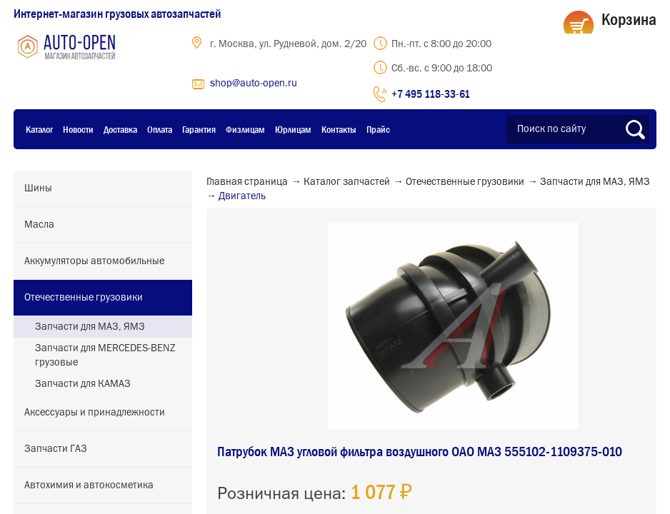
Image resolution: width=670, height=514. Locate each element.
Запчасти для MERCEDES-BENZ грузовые (105, 355)
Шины (38, 188)
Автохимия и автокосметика (89, 485)
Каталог (39, 129)
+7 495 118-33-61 (430, 93)
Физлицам (245, 129)
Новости (78, 129)
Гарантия (199, 129)
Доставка (120, 129)
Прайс (378, 129)
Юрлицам (293, 129)
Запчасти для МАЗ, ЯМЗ (90, 327)
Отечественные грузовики (83, 297)
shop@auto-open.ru (253, 83)
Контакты (338, 129)
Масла (39, 225)
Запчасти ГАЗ (55, 449)
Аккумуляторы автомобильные (94, 261)
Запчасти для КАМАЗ (83, 384)
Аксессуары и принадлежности (94, 412)
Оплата (159, 129)
